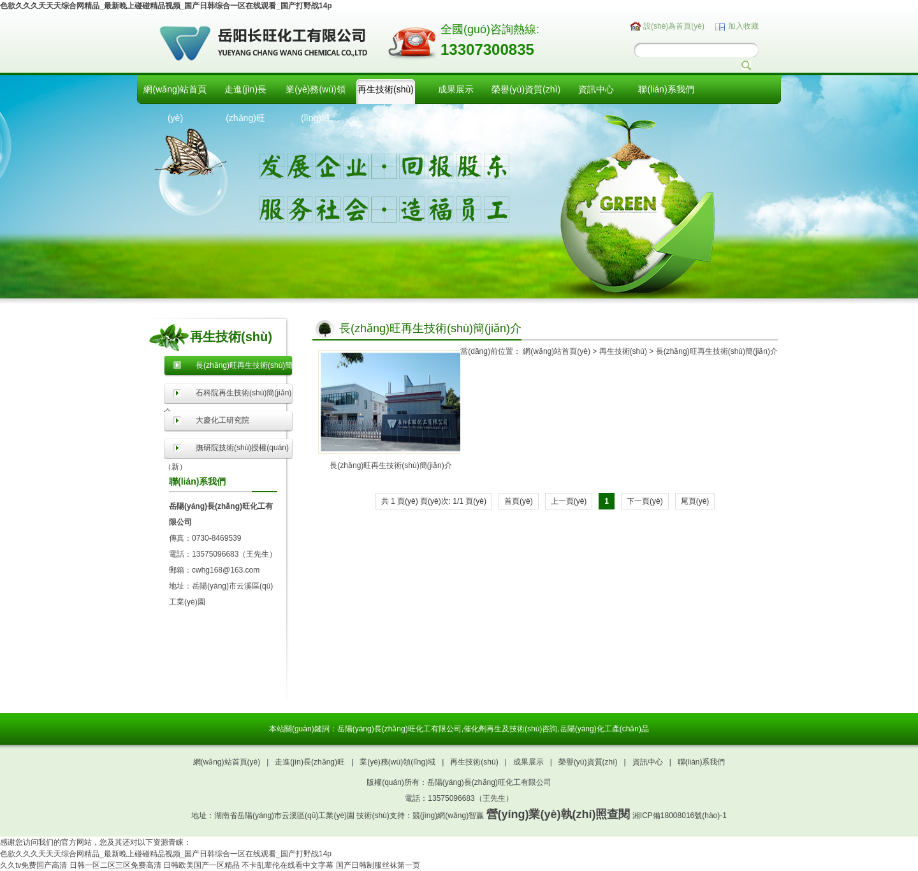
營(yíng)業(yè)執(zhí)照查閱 (558, 814)
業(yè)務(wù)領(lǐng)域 (315, 103)
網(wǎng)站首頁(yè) (175, 103)
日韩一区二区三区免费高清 (115, 865)
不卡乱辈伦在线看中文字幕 (287, 865)
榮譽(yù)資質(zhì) (526, 89)
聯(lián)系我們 (666, 89)
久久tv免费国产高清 (33, 865)
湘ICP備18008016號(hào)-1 (679, 815)
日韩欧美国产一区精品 (201, 865)
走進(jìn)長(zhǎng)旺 (245, 103)
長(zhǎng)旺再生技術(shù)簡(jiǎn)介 (717, 351)
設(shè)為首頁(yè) (673, 26)
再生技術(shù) (386, 89)
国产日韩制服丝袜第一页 (378, 865)
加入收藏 (743, 26)
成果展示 (456, 89)
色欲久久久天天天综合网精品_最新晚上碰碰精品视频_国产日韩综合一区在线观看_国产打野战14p (166, 5)
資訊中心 (596, 89)
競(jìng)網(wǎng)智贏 (448, 815)
